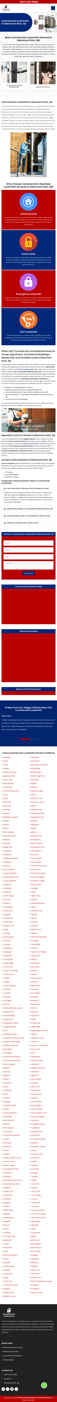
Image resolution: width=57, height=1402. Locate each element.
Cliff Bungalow (8, 937)
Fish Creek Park (9, 1120)
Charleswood (8, 907)
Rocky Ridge (35, 993)
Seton (33, 1053)
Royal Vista (35, 1015)
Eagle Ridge (7, 1049)
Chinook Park (8, 918)
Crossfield (6, 993)
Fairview (6, 1109)
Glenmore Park (8, 1161)
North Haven (36, 869)
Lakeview (6, 1270)
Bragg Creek (7, 847)
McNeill (33, 806)
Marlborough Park (38, 776)
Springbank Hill (36, 1131)
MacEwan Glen (8, 1292)
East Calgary (7, 1053)
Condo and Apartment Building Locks (14, 86)
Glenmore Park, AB (11, 1383)
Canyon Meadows (9, 881)
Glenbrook (7, 1146)
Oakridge (34, 888)
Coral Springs (8, 959)
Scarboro (34, 1042)
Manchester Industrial (39, 765)
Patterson (34, 926)
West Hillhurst (36, 1247)
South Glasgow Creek (39, 1113)
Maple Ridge (35, 768)
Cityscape (6, 933)
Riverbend (34, 989)
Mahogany (35, 757)
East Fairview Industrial (11, 1057)
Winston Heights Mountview (41, 1281)
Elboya (5, 1087)
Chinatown (7, 914)
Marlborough (36, 772)
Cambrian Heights (9, 873)
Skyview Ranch (36, 1094)
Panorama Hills (36, 911)
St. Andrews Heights (38, 1139)
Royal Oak (34, 1012)
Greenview (7, 1176)
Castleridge (7, 888)
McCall (33, 795)
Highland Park (8, 1218)
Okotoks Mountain (38, 903)
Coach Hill (6, 941)
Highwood (7, 1221)
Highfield (6, 1214)
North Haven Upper (38, 873)
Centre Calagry (8, 896)
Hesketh (6, 1206)
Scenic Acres (35, 1049)
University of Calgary (38, 1214)
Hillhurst (6, 1225)
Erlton (5, 1094)
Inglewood (7, 1240)
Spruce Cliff (35, 1135)
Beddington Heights (10, 817)
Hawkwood (7, 1199)
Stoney (33, 1150)
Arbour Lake (7, 780)
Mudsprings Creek (38, 847)
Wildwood (34, 1266)
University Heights (38, 1210)
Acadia (5, 761)
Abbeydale (7, 757)
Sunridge (34, 1173)
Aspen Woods (8, 783)
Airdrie (5, 765)
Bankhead (7, 806)
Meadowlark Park (37, 817)
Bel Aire (6, 824)
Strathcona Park (37, 1154)
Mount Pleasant (37, 843)
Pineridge (34, 941)
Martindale (35, 780)
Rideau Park (35, 985)
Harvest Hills (7, 1195)
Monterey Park (36, 836)
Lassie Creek (7, 1274)
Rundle (33, 1019)
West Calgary (36, 1244)
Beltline (6, 828)
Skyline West (35, 1090)
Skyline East (35, 1087)
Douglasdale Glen (9, 1027)
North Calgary (36, 862)
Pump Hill (34, 948)
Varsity (33, 1229)
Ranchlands (35, 963)
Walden (33, 1236)
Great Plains (7, 1173)
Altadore (6, 768)
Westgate (34, 1255)
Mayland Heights (37, 791)
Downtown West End (10, 1045)
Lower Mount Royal (10, 1285)
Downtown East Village (11, 1042)
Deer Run (6, 1004)
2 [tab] (32, 739)
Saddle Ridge (35, 1027)
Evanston (6, 1098)
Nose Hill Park (36, 884)
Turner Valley (36, 1195)
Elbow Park (7, 1083)
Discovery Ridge (9, 1015)
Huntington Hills (9, 1236)
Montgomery (36, 839)
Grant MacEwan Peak (11, 1169)
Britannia (6, 866)
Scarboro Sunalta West (39, 1045)
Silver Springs (36, 1079)
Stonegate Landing (38, 1146)
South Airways (36, 1101)
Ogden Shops (36, 896)
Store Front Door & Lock (13, 1347)
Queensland (35, 955)
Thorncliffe (35, 1184)
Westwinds (35, 1259)
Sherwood (34, 1072)
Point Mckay (35, 944)
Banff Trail (7, 802)
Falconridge (7, 1116)
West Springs (36, 1251)
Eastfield (6, 1068)
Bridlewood (7, 862)
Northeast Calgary (38, 877)
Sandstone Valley (37, 1038)
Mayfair (34, 783)
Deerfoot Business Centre (12, 1008)
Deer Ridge (7, 1000)
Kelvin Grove (7, 1247)
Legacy (5, 1277)
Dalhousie (7, 997)
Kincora (6, 1259)
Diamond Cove (8, 1012)
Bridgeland (7, 854)
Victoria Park (35, 1232)
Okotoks (34, 899)
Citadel (5, 929)
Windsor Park (36, 1277)
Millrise (33, 828)
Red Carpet (35, 967)
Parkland (34, 922)
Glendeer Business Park (12, 1158)
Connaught (7, 952)
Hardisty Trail (8, 1191)
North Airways (36, 858)
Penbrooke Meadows (39, 937)
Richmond (34, 982)
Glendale (6, 1154)
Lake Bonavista (8, 1266)
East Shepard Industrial (11, 1060)
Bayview (6, 813)
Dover (5, 1030)
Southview (35, 1120)
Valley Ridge (35, 1221)
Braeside (6, 843)
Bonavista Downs (9, 836)
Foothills (6, 1124)
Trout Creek (35, 1191)
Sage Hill (34, 1034)
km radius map (28, 657)
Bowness (6, 839)
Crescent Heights (9, 985)
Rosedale (34, 997)
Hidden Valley (8, 1210)
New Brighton (36, 851)
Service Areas (8, 1360)
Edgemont (7, 1075)
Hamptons (7, 1188)
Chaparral (6, 903)
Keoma (5, 1251)
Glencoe (6, 1150)
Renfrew (34, 974)
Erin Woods (7, 1090)
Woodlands (35, 1289)
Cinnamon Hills (8, 926)
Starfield (34, 1143)
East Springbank (9, 1064)
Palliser (33, 907)
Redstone (34, 970)
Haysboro (6, 1203)
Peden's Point (36, 929)
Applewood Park (9, 776)
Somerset (34, 1098)
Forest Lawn (7, 1131)
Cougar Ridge (8, 963)
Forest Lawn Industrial (11, 1135)
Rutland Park (36, 1023)
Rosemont (35, 1000)
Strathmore (35, 1158)
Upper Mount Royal (38, 1218)
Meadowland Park (37, 813)
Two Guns (34, 1206)
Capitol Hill (7, 884)
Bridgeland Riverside (10, 858)
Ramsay (34, 959)
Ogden (33, 892)
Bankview (6, 810)
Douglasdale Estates (10, 1023)
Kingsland (6, 1262)
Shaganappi (35, 1057)
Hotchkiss (6, 1232)
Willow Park (35, 1274)
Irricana (6, 1244)
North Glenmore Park (39, 866)
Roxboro (34, 1008)
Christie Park (8, 922)
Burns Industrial (9, 869)
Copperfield (7, 955)
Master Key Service (43, 87)
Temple (34, 1180)
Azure (5, 795)
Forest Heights (8, 1128)
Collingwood (7, 948)
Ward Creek (35, 1240)
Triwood (34, 1188)
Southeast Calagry (38, 1116)
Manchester (35, 761)
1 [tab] (24, 739)
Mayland (34, 787)
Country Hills (8, 967)
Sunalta (34, 1161)
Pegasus (34, 933)
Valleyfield (34, 1225)
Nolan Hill (34, 854)
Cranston (6, 982)
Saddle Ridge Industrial (39, 1030)
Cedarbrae (7, 892)
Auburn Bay (7, 787)
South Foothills (36, 1109)
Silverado (34, 1083)
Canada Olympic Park (11, 877)
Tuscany (34, 1199)
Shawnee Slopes (37, 1060)
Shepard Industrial (38, 1068)
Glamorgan (7, 1143)
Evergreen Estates (10, 1105)
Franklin (6, 1139)
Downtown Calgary (10, 1034)
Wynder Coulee (36, 1292)
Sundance (34, 1165)
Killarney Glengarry (10, 1255)
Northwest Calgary (38, 881)
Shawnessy (35, 1064)
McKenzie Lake (36, 798)
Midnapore (35, 824)
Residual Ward (36, 978)
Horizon (6, 1229)
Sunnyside (35, 1169)
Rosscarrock (35, 1004)
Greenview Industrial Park (12, 1180)
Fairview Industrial (10, 1113)
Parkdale (34, 914)
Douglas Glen (8, 1019)
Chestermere (8, 911)
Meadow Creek (36, 810)
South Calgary (36, 1105)
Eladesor (6, 1079)
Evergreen (7, 1101)
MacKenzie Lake (9, 1296)
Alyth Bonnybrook (10, 772)
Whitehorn (35, 1262)
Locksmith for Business (12, 1355)
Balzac (5, 798)
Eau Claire (6, 1072)
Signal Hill (34, 1075)
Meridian (34, 821)
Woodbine (35, 1285)
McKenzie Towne (37, 802)
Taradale (34, 1176)
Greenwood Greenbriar (11, 1184)
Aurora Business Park (11, 791)
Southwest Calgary (38, 1124)
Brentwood (7, 851)
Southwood (35, 1128)
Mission (34, 832)
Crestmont (7, 989)
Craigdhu (6, 978)
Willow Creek (36, 1270)
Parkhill (34, 918)
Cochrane (6, 944)
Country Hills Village (10, 970)
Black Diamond (8, 832)
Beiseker (6, 821)
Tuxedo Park (35, 1203)
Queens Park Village (38, 952)
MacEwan (6, 1289)
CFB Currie (7, 899)
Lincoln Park (7, 1281)
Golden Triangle (9, 1165)
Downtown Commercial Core (13, 1038)
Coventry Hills (8, 974)
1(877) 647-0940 (28, 1)
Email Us (7, 1378)
